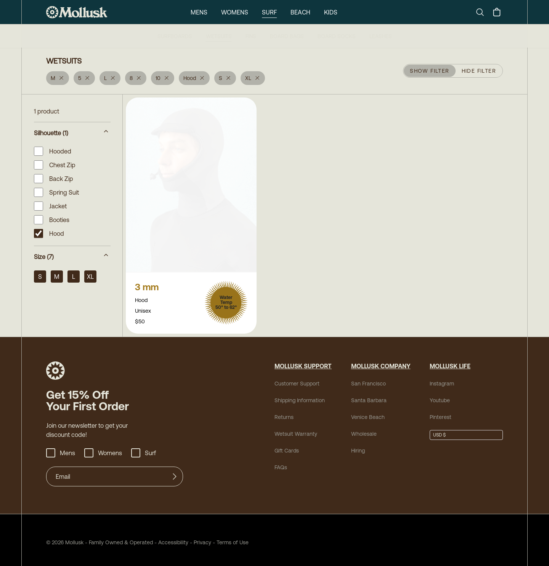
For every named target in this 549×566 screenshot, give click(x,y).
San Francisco (368, 379)
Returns (284, 412)
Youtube (440, 396)
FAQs (280, 463)
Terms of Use (233, 538)
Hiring (358, 446)
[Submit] (174, 471)
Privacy (202, 538)
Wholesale (364, 429)
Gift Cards (286, 446)
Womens (234, 12)
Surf (269, 12)
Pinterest (440, 412)
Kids (330, 12)
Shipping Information (299, 396)
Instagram (442, 379)
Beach (300, 12)
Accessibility (170, 538)
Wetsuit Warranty (295, 429)
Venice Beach (368, 412)
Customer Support (296, 379)
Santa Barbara (369, 396)
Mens (199, 12)
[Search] (483, 12)
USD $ (439, 430)
